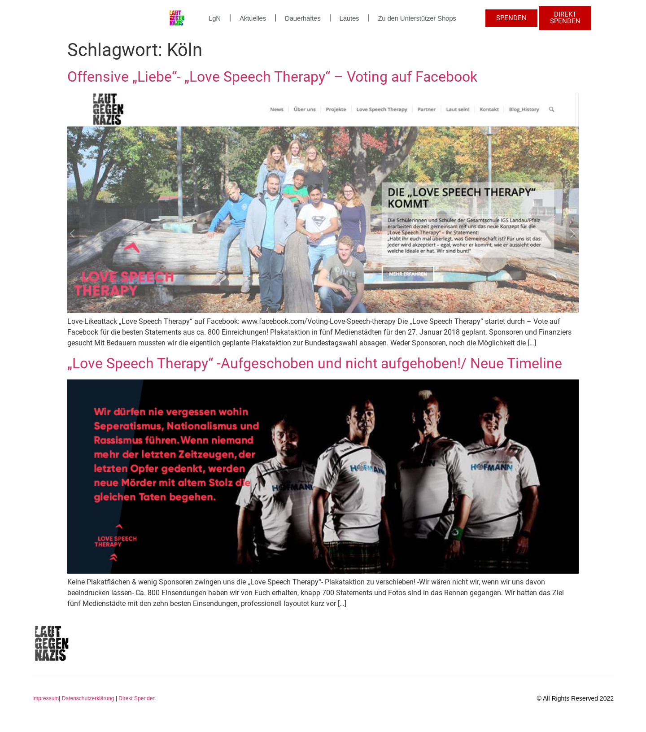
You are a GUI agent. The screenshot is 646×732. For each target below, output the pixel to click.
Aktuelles (253, 18)
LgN (215, 18)
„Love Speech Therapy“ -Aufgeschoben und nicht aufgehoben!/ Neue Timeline (314, 363)
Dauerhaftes (303, 18)
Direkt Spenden (136, 698)
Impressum (45, 698)
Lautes (349, 18)
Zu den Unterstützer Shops (417, 18)
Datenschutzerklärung (88, 698)
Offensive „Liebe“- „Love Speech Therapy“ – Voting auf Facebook (272, 76)
